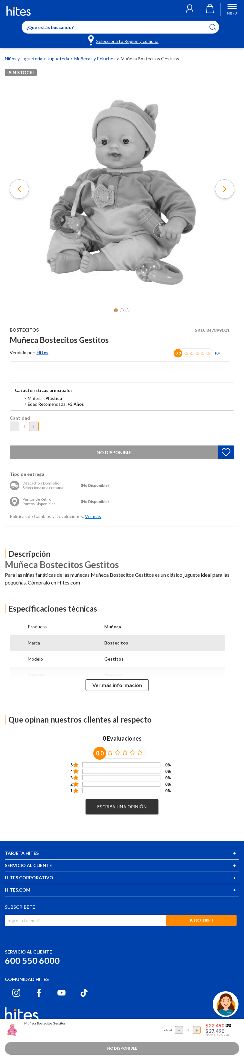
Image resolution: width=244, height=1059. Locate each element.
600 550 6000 (32, 960)
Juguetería (58, 58)
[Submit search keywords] (216, 27)
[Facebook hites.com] (39, 993)
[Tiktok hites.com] (84, 993)
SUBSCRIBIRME (201, 920)
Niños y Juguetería (24, 58)
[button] (189, 9)
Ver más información (117, 685)
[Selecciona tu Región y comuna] (123, 40)
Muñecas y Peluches (95, 58)
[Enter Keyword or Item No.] (120, 27)
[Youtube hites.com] (61, 993)
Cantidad (20, 418)
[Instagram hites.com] (16, 993)
